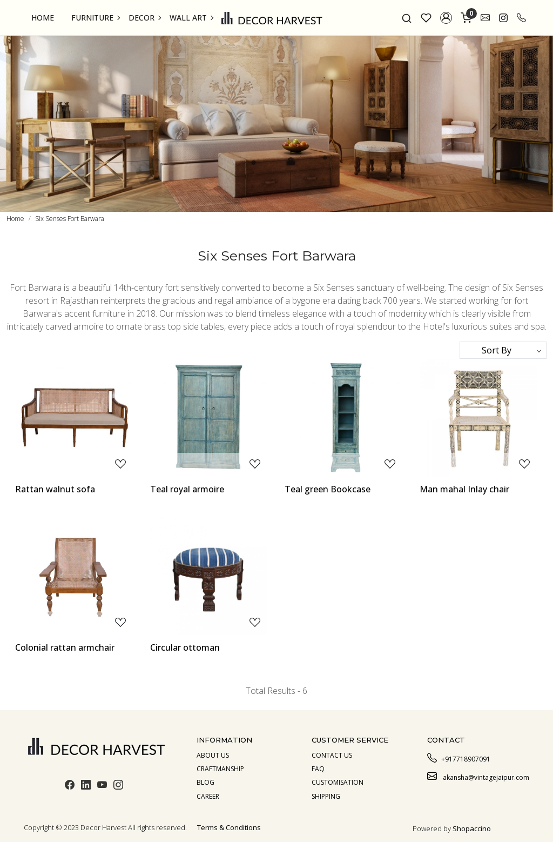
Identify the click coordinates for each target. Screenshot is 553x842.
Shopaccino (472, 828)
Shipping (326, 796)
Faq (318, 768)
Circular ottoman (185, 647)
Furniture (95, 17)
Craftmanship (220, 768)
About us (213, 755)
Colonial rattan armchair (64, 647)
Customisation (337, 782)
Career (208, 796)
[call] (521, 18)
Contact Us (332, 755)
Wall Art (191, 17)
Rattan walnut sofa (55, 489)
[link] (406, 17)
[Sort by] (503, 350)
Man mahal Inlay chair (464, 489)
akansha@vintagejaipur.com (478, 776)
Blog (205, 782)
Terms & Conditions (229, 827)
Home (42, 17)
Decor (144, 17)
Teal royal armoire (187, 489)
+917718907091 (458, 757)
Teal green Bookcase (327, 489)
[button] (446, 18)
